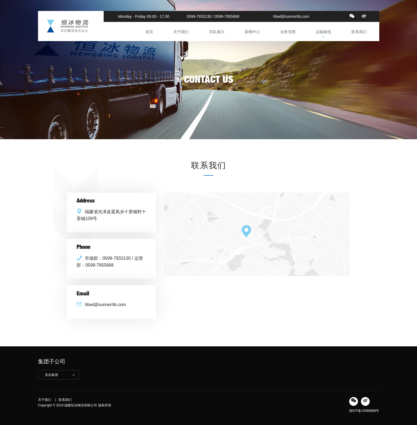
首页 (149, 32)
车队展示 (216, 32)
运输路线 (323, 32)
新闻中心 (252, 32)
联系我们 (359, 32)
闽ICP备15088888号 (364, 411)
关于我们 (181, 32)
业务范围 (288, 32)
